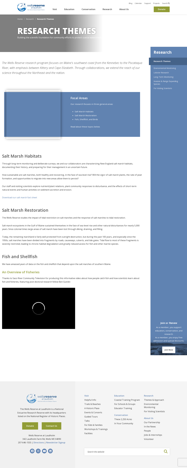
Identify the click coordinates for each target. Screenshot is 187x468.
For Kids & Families (93, 425)
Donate (161, 9)
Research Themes (162, 61)
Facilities (88, 433)
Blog (130, 3)
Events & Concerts (93, 412)
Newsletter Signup (55, 442)
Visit (55, 9)
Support (147, 3)
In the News (150, 426)
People (147, 430)
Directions (39, 442)
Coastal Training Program (127, 399)
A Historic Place (91, 408)
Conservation (88, 9)
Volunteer (149, 439)
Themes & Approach (154, 399)
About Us (124, 9)
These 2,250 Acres (123, 419)
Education (69, 9)
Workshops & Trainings (96, 429)
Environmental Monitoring (165, 68)
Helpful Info (90, 399)
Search (166, 3)
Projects (156, 3)
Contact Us (51, 425)
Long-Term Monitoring (163, 77)
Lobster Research (161, 72)
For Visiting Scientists (163, 88)
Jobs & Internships (153, 434)
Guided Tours (91, 416)
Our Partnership (152, 422)
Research (107, 9)
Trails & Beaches (92, 404)
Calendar (138, 3)
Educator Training (123, 408)
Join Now (169, 349)
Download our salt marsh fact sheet (19, 197)
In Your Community (123, 423)
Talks (87, 420)
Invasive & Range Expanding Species (166, 82)
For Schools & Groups (124, 404)
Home (20, 19)
